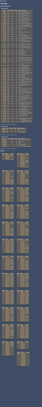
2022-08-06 (8, 193)
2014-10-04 (8, 259)
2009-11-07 (23, 292)
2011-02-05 (23, 285)
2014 (3, 257)
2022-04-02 (8, 197)
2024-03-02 (8, 181)
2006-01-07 (8, 337)
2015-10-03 (23, 242)
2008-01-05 (8, 320)
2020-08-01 (8, 210)
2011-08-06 (23, 278)
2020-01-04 (8, 218)
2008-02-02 (8, 319)
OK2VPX (4, 145)
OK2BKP (4, 22)
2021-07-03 (23, 194)
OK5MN (4, 24)
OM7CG (4, 69)
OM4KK (4, 18)
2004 (3, 342)
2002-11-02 (23, 361)
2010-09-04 (8, 294)
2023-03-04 (23, 181)
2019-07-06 (23, 211)
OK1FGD (4, 100)
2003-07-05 (23, 348)
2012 (3, 274)
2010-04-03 (8, 300)
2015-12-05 (23, 240)
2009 (18, 291)
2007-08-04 (23, 313)
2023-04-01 (23, 180)
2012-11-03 (8, 275)
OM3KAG (4, 50)
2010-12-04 (8, 291)
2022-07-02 (8, 194)
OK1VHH (4, 25)
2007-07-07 (23, 314)
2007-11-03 (23, 309)
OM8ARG (4, 96)
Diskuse (12, 154)
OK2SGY (4, 52)
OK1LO (4, 48)
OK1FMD (4, 54)
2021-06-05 (23, 195)
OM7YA (4, 130)
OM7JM (4, 110)
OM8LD (4, 73)
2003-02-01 (23, 357)
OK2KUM (4, 93)
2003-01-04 (23, 358)
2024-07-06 (8, 177)
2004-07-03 (8, 348)
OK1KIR (4, 16)
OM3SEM (4, 14)
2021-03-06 (23, 198)
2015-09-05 (23, 243)
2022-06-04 (8, 195)
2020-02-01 (8, 217)
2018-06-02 (8, 229)
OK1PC (4, 109)
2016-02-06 (8, 251)
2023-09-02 (23, 175)
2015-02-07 (23, 251)
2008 (3, 308)
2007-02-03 (23, 319)
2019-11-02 (23, 207)
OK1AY (4, 21)
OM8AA (4, 36)
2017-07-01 (23, 228)
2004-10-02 (8, 345)
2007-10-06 (23, 310)
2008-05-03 (8, 316)
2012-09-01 (8, 277)
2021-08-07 (23, 193)
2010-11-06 (8, 292)
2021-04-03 (23, 197)
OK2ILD (4, 105)
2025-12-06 (23, 154)
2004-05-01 (8, 350)
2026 (3, 154)
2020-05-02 (8, 213)
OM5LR (4, 59)
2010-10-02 (8, 293)
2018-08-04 (8, 227)
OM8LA (4, 47)
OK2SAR (4, 13)
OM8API (4, 132)
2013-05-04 (23, 265)
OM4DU (4, 78)
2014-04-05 (8, 266)
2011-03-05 (23, 284)
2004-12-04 (8, 342)
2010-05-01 (8, 299)
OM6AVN (4, 39)
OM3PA (4, 12)
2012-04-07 (8, 283)
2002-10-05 (23, 362)
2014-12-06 (8, 257)
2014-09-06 (8, 260)
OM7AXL (4, 37)
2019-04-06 (23, 214)
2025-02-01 (23, 165)
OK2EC (4, 40)
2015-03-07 (23, 250)
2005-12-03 (23, 325)
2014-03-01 (8, 267)
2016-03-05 (8, 250)
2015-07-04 (23, 245)
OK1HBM (4, 98)
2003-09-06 (23, 346)
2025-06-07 (23, 161)
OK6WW (4, 86)
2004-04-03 (8, 351)
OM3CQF (4, 44)
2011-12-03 (23, 274)
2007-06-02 (23, 315)
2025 (18, 154)
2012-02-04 (8, 285)
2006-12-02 (8, 325)
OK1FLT (4, 131)
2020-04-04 (8, 214)
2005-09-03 (23, 329)
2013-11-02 (23, 258)
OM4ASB (4, 34)
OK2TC (4, 79)
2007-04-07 (23, 317)
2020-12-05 (8, 206)
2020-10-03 (8, 208)
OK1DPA (4, 99)
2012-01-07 (8, 286)
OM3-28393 (5, 146)
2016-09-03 (8, 243)
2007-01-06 (23, 320)
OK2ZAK (4, 112)
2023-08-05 (23, 176)
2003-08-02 (23, 347)
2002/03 (18, 353)
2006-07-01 (8, 331)
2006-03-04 (8, 335)
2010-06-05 (8, 298)
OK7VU (4, 51)
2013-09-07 (23, 260)
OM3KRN (4, 33)
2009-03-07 (23, 301)
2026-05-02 (8, 154)
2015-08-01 (23, 244)
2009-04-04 (23, 300)
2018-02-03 (8, 234)
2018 (3, 223)
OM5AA (4, 120)
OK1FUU (4, 42)
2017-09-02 (23, 226)
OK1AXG (4, 68)
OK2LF (4, 32)
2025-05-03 (23, 162)
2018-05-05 (8, 230)
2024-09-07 (8, 175)
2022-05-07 (8, 196)
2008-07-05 (8, 314)
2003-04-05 (23, 355)
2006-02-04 (8, 336)
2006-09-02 (8, 329)
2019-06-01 (23, 212)
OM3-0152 (4, 140)
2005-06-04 (23, 332)
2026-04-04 (8, 155)
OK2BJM (4, 115)
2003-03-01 (23, 356)
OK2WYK (4, 23)
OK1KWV (4, 107)
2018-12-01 (8, 223)
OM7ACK (4, 70)
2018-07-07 (8, 228)
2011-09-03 (23, 277)
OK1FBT (4, 95)
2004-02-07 (8, 353)
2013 (18, 257)
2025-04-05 (23, 163)
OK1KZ (4, 65)
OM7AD (4, 81)
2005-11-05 (23, 326)
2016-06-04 (8, 246)
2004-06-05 (8, 349)
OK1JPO (4, 38)
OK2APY (4, 88)
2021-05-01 (23, 196)
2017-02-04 (23, 234)
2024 (3, 171)
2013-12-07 (23, 257)
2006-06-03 (8, 332)
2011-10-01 (23, 276)
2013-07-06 (23, 262)
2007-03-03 (23, 318)
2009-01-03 (23, 303)
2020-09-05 (8, 209)
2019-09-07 (23, 209)
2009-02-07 (23, 302)
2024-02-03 (8, 182)
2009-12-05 (23, 291)
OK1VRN (4, 89)
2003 (18, 342)
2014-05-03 (8, 265)
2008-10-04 (8, 310)
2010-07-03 (8, 297)
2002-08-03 (23, 364)
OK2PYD (4, 53)
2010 (3, 291)
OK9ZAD (4, 114)
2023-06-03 (23, 178)
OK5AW (4, 56)
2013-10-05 (23, 259)
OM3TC (4, 27)
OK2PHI (4, 58)
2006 (3, 325)
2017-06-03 (23, 229)
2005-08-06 (23, 330)
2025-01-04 (23, 166)
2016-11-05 (8, 241)
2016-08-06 (8, 244)
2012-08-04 (8, 278)
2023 (18, 171)
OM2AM (4, 74)
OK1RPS (4, 71)
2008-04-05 (8, 317)
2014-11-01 (8, 258)
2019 (18, 206)
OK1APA (4, 118)
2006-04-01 (8, 334)
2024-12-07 (8, 171)
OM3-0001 (4, 139)
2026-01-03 (8, 159)
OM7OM (4, 72)
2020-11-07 (8, 207)
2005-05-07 (23, 333)
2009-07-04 (23, 297)
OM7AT (4, 62)
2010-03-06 (8, 301)
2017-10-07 (23, 225)
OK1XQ (4, 29)
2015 (18, 240)
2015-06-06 (23, 246)
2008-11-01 (8, 309)
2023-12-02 (23, 171)
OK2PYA (4, 63)
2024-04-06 (8, 180)
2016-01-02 (8, 252)
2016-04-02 (8, 249)
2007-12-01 (23, 308)
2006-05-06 (8, 333)
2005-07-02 (23, 331)
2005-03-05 (23, 335)
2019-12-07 (23, 206)
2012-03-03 (8, 284)
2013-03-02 (23, 267)
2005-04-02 (23, 334)
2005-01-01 (23, 337)
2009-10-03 (23, 293)
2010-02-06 (8, 302)
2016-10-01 (8, 242)
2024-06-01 (8, 178)
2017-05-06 (23, 230)
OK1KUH (4, 17)
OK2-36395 (5, 144)
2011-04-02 (23, 283)
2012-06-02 (8, 281)
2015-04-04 (23, 249)
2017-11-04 (23, 224)
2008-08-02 (8, 313)
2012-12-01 (8, 274)
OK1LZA (4, 103)
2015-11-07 (23, 241)
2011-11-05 (23, 275)
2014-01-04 (8, 269)
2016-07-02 (8, 245)
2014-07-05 (8, 262)
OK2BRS (4, 83)
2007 (18, 308)
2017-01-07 (23, 235)
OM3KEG (4, 94)
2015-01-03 (23, 252)
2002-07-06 (23, 365)
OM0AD (4, 28)
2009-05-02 (23, 299)
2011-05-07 (23, 282)
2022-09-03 (8, 192)
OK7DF (4, 92)
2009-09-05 (23, 294)
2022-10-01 (8, 191)
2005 (18, 325)
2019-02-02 (23, 217)
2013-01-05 (23, 269)
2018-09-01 (8, 226)
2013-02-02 (23, 268)
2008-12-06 (8, 308)
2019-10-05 (23, 208)
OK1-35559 (5, 141)
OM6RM (4, 57)
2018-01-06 (8, 235)
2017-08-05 (23, 227)
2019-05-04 (23, 213)
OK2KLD (4, 106)
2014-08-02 (8, 261)
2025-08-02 (23, 159)
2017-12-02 (23, 223)
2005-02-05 (23, 336)
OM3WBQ (5, 97)
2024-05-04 (8, 179)
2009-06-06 (23, 298)
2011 (18, 274)
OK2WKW (5, 111)
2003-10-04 (23, 345)
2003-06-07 (23, 353)
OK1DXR (4, 129)
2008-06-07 (8, 315)
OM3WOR (5, 35)
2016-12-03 (8, 240)
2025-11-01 (23, 155)
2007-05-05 (23, 316)
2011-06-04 (23, 281)
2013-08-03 (23, 261)
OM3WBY (5, 77)
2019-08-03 (23, 210)
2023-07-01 (23, 177)
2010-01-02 (8, 303)
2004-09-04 (8, 346)
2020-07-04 (8, 211)
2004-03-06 (8, 352)
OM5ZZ (4, 121)
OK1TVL (4, 113)
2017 (18, 223)
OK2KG (4, 26)
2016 (3, 240)
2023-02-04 (23, 182)
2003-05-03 (23, 354)
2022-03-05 (8, 198)
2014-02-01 (8, 268)
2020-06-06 (8, 212)
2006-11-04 (8, 326)
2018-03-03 (8, 233)
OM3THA (4, 82)
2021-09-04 (23, 192)
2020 (3, 206)
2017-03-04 (23, 233)
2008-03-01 (8, 318)
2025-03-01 (23, 164)
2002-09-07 (23, 363)
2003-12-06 (23, 342)
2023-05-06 (23, 179)
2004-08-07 (8, 347)
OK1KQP (4, 87)
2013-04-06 (23, 266)
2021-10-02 (23, 191)
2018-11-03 (8, 224)
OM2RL (4, 11)
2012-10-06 (8, 276)
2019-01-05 (23, 218)
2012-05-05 (8, 282)
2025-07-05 (23, 160)
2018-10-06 (8, 225)
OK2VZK (4, 66)
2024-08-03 (8, 176)
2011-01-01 (23, 286)
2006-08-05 (8, 330)
